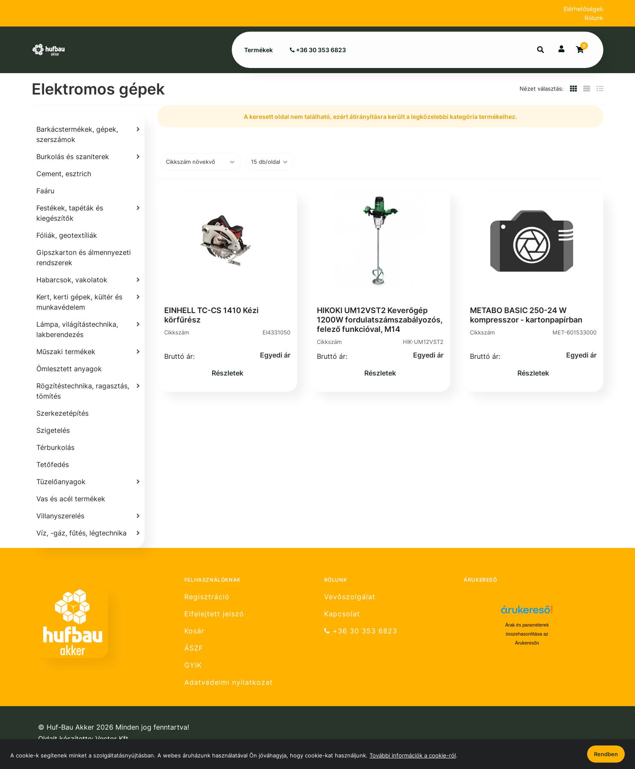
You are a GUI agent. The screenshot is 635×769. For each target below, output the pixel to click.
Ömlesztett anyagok (69, 368)
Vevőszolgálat (349, 596)
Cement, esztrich (63, 173)
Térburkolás (55, 447)
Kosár (194, 631)
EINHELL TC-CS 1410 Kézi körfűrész (211, 315)
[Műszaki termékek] (88, 351)
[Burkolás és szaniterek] (88, 156)
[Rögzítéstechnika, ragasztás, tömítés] (88, 391)
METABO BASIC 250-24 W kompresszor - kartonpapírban (526, 315)
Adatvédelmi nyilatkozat (228, 682)
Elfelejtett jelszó (214, 614)
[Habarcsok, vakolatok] (88, 279)
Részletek (227, 373)
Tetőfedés (52, 464)
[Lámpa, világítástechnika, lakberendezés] (88, 329)
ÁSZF (193, 648)
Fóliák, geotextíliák (66, 235)
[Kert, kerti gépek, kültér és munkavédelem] (88, 302)
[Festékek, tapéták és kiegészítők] (88, 213)
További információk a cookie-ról (412, 755)
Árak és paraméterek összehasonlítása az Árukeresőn (527, 633)
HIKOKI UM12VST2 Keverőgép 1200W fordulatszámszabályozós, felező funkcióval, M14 (380, 320)
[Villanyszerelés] (88, 515)
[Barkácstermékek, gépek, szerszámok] (88, 134)
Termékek (258, 49)
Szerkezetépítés (62, 413)
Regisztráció (207, 596)
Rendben (606, 754)
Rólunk (594, 17)
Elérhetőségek (583, 8)
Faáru (45, 190)
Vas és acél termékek (70, 498)
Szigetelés (53, 430)
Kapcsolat (342, 614)
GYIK (193, 665)
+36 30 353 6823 (318, 49)
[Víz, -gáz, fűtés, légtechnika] (88, 532)
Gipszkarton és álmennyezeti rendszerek (83, 257)
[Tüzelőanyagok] (88, 481)
